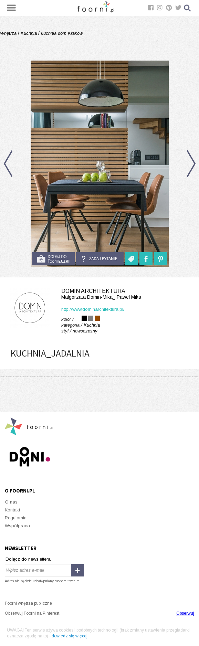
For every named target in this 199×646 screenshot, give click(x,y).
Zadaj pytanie (100, 258)
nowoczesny (85, 330)
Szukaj (187, 8)
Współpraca (17, 525)
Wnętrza (9, 33)
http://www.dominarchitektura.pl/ (93, 309)
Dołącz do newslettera (28, 559)
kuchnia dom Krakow (61, 33)
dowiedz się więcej (69, 636)
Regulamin (16, 517)
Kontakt (12, 509)
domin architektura (99, 294)
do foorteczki (53, 258)
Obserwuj (185, 613)
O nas (11, 502)
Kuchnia (28, 33)
